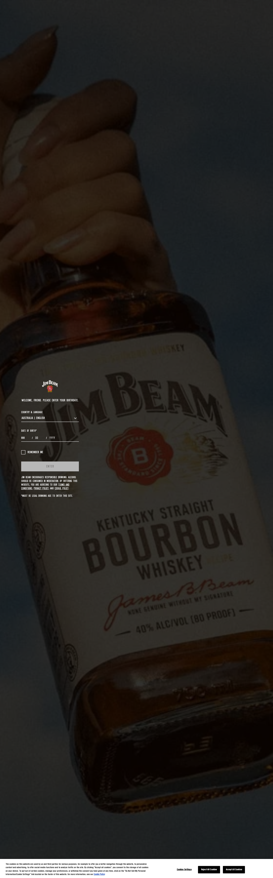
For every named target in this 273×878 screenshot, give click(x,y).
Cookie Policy (61, 488)
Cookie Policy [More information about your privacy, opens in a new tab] (99, 874)
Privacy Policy (41, 488)
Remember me (32, 452)
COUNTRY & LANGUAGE (32, 412)
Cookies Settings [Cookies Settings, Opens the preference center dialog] (184, 869)
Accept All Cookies (234, 869)
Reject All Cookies (209, 869)
